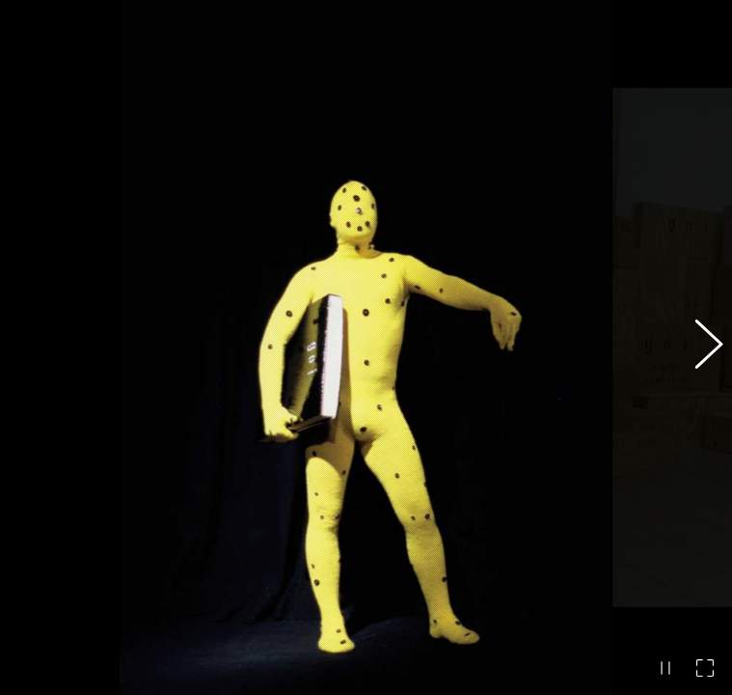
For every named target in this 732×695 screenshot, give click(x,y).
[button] (698, 347)
